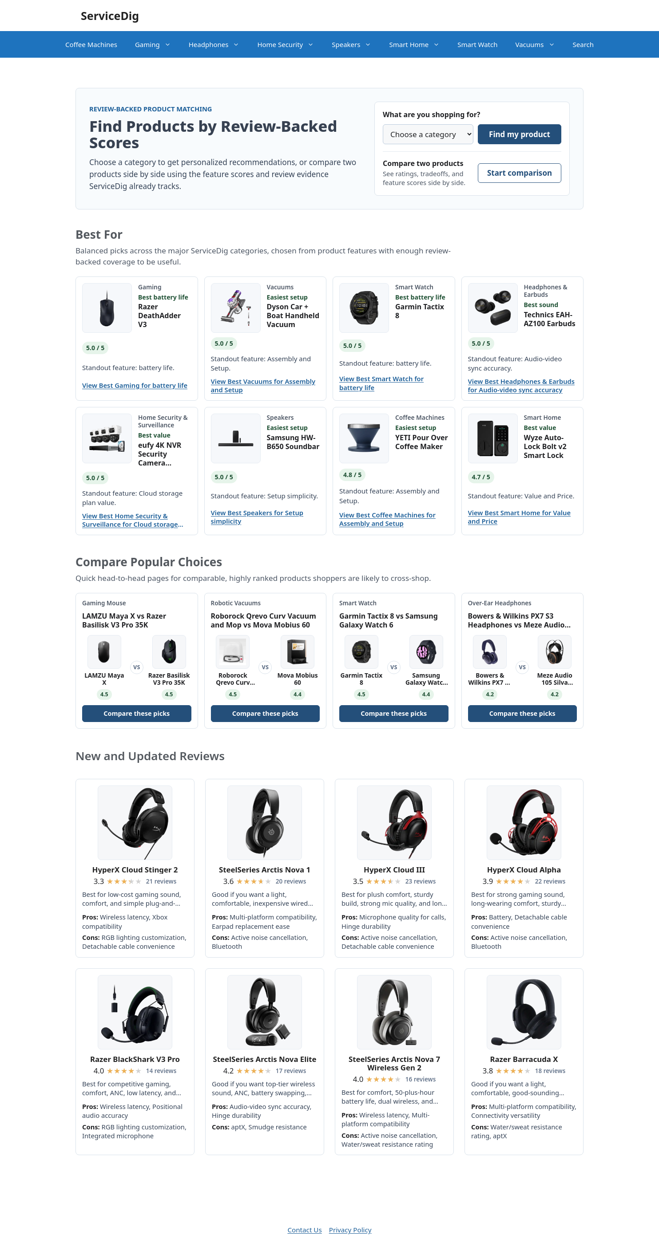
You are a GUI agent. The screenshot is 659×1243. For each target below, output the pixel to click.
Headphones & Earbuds (546, 291)
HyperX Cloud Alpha (524, 869)
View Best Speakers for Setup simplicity (257, 517)
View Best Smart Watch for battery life (381, 383)
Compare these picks (136, 713)
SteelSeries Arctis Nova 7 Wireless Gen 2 (394, 1063)
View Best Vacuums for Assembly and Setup (263, 385)
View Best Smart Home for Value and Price (519, 517)
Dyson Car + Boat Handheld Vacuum (293, 315)
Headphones (219, 44)
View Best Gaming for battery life (134, 385)
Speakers (356, 44)
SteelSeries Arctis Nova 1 (264, 869)
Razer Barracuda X (524, 1059)
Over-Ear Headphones (500, 603)
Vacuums (539, 44)
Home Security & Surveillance (163, 421)
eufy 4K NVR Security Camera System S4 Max (164, 454)
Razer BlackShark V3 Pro (135, 1059)
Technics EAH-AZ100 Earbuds (550, 319)
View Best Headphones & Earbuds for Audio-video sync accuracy (521, 385)
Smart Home (419, 44)
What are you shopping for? (431, 114)
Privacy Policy (350, 1229)
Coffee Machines (91, 44)
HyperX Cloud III (394, 869)
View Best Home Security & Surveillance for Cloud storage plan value (130, 520)
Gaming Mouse (104, 603)
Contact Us (304, 1229)
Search (583, 44)
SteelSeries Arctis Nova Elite (264, 1059)
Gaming (157, 44)
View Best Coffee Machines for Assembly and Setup (387, 519)
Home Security (290, 44)
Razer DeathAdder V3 (159, 315)
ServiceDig (110, 15)
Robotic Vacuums (236, 603)
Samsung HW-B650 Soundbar (293, 442)
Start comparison (519, 173)
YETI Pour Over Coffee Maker (421, 442)
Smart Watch (477, 44)
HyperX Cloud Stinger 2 (135, 869)
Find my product (519, 134)
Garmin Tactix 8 (419, 311)
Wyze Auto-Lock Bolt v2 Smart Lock (545, 446)
